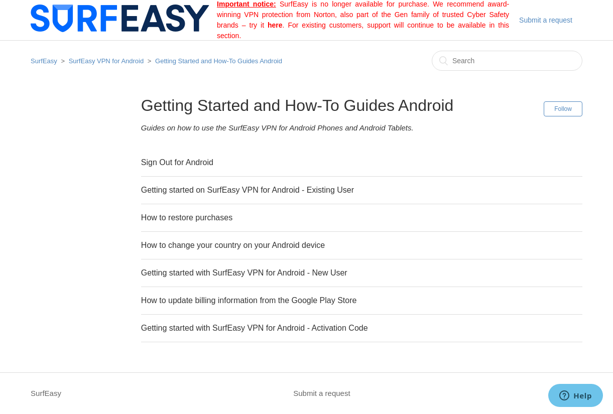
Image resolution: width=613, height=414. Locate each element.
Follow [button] (563, 108)
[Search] (507, 61)
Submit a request (545, 20)
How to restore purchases (186, 217)
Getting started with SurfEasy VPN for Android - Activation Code (254, 328)
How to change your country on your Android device (233, 245)
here (275, 25)
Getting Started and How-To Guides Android (218, 61)
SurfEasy (44, 61)
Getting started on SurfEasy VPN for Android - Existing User (247, 190)
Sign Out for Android (177, 162)
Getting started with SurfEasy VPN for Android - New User (244, 272)
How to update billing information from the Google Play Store (249, 300)
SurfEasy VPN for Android (106, 61)
